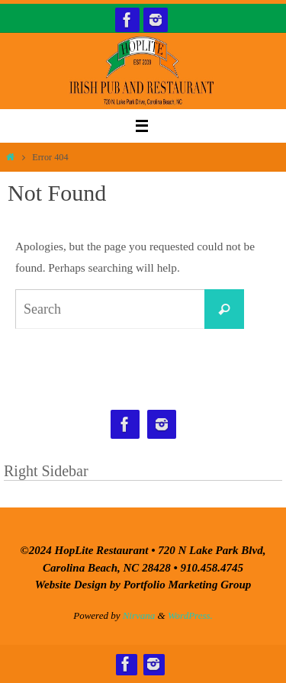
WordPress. (190, 615)
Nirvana (139, 615)
